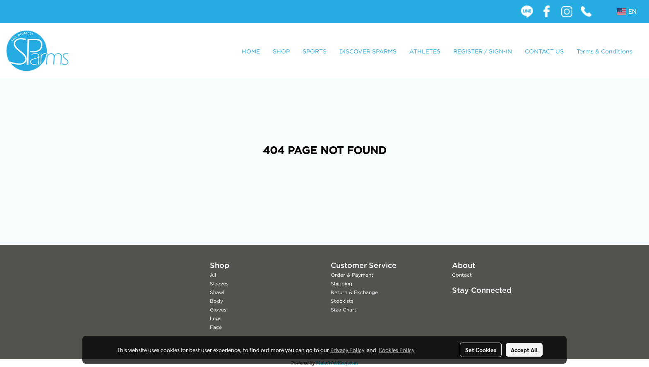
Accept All (524, 349)
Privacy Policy (347, 349)
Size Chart (343, 309)
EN (627, 12)
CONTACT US (544, 51)
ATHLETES (424, 51)
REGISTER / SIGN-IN (482, 51)
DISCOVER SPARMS (368, 51)
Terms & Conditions (604, 51)
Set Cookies (480, 349)
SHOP (281, 51)
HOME (251, 51)
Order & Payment (352, 275)
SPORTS (315, 51)
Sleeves (219, 283)
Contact (462, 275)
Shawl (217, 292)
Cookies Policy (396, 349)
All (213, 275)
